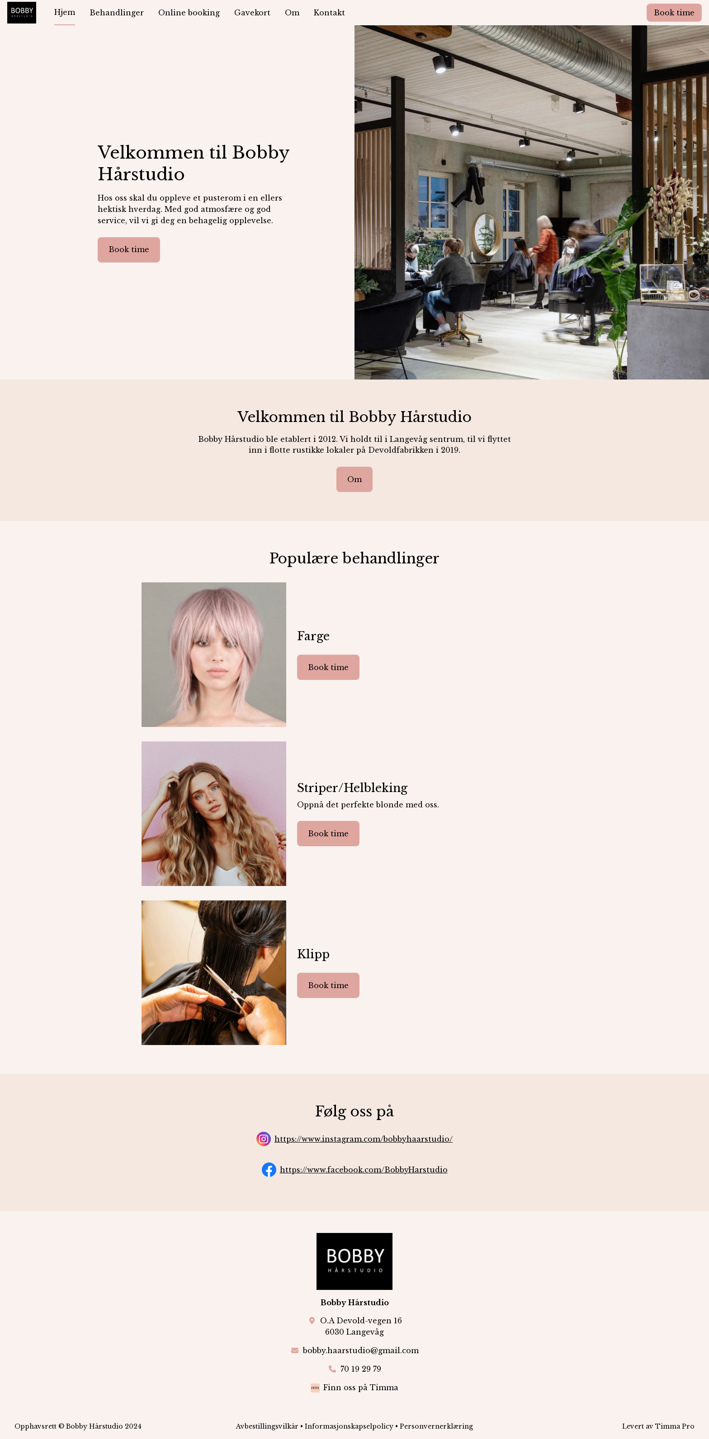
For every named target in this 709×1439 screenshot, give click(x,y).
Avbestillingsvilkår (267, 1426)
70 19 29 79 (360, 1368)
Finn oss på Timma (360, 1387)
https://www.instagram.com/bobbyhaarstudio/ (363, 1139)
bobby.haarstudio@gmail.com (361, 1350)
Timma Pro (675, 1426)
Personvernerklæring (436, 1426)
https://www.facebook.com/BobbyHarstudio (364, 1169)
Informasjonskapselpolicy (349, 1426)
